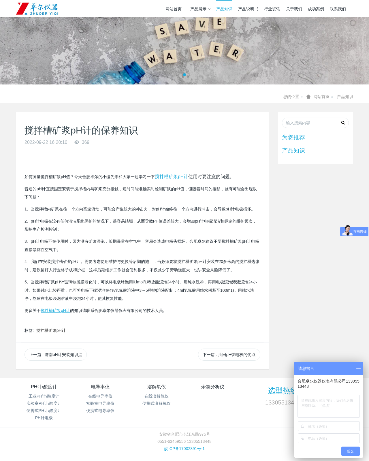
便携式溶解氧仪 (156, 403)
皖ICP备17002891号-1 (184, 448)
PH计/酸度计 (44, 386)
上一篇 (55, 354)
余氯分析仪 (212, 386)
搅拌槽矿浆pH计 (171, 176)
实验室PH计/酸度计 (44, 403)
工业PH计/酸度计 (44, 396)
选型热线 (283, 390)
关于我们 (294, 9)
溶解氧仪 (156, 386)
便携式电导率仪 (100, 410)
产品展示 (200, 9)
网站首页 (173, 9)
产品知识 (224, 9)
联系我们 (338, 9)
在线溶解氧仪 (156, 396)
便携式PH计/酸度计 (44, 410)
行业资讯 (272, 9)
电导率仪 (100, 386)
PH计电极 (44, 417)
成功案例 (316, 9)
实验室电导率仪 (100, 403)
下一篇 (229, 354)
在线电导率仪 (100, 396)
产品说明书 (248, 9)
